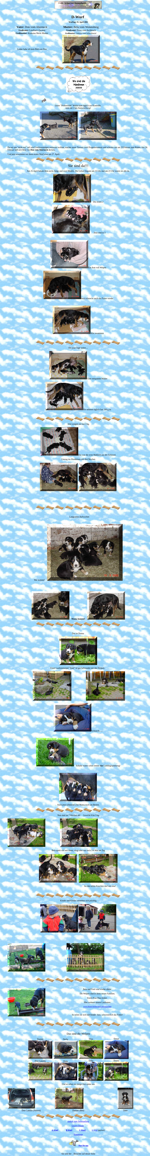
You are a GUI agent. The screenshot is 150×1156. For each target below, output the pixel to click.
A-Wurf (55, 1130)
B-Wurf (69, 1130)
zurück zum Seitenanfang (78, 1121)
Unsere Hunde (78, 1126)
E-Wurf (94, 1130)
